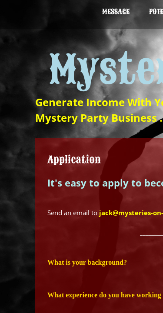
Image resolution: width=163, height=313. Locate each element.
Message (116, 12)
